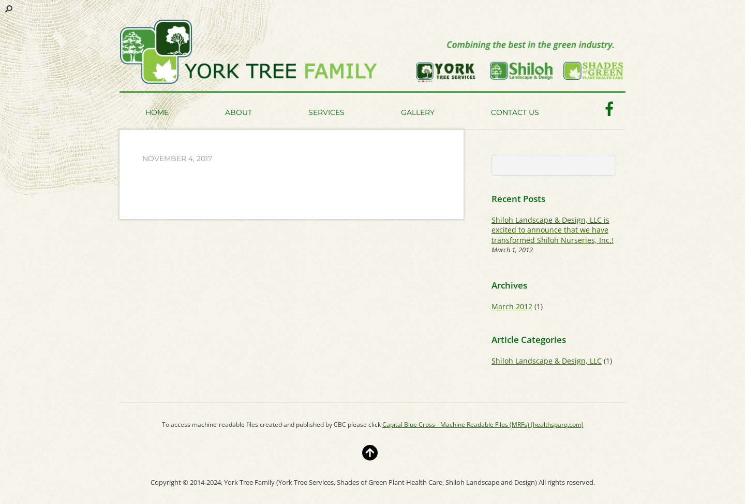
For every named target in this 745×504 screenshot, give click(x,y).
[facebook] (609, 108)
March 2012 (511, 306)
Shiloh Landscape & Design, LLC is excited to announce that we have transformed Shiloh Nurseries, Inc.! (552, 230)
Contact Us (515, 112)
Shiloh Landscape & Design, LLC (546, 361)
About (238, 112)
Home (157, 112)
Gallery (418, 112)
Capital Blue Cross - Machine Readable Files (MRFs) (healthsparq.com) (483, 424)
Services (326, 112)
